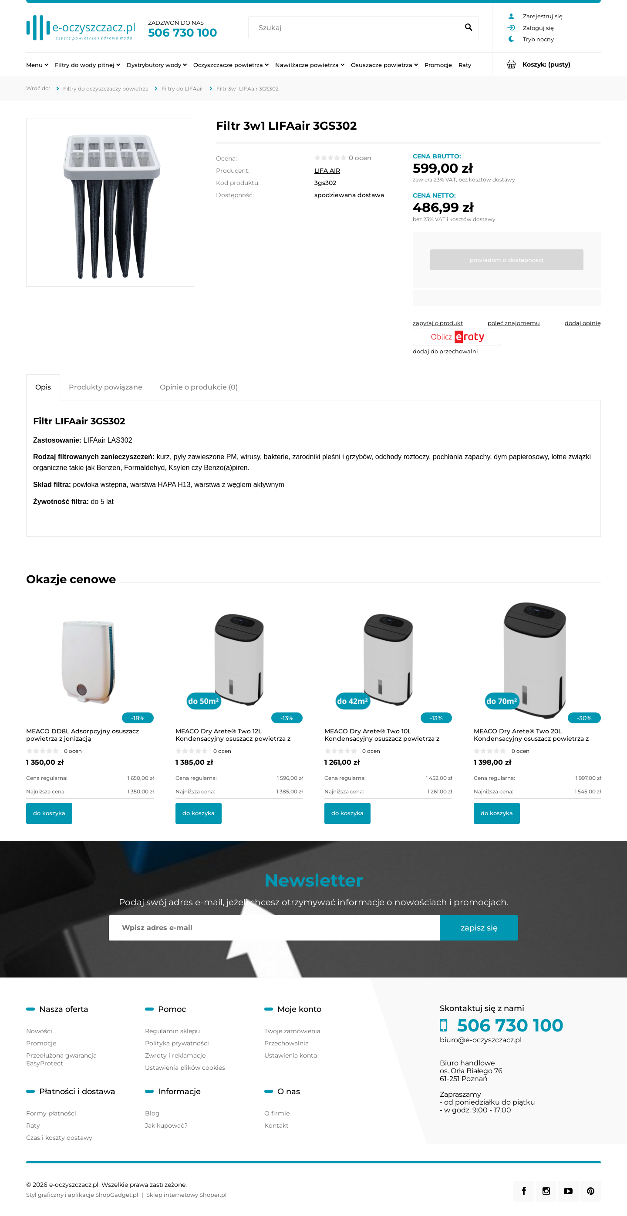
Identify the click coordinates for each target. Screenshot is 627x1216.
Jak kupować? (166, 1125)
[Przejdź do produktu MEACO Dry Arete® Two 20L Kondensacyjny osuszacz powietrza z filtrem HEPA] (537, 671)
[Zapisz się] (479, 928)
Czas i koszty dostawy (59, 1138)
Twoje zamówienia (292, 1031)
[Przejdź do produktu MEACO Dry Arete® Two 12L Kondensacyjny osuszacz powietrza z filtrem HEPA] (239, 671)
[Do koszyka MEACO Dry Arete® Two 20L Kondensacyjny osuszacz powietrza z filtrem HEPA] (497, 813)
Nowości (39, 1031)
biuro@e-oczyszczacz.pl (481, 1040)
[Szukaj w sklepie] (355, 27)
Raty (33, 1125)
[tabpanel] (313, 469)
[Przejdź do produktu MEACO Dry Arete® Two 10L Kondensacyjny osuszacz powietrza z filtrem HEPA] (388, 671)
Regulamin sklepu (172, 1031)
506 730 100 (182, 33)
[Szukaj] (468, 28)
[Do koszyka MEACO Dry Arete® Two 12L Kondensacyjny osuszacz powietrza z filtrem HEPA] (198, 813)
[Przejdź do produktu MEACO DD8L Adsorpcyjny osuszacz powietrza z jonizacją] (90, 671)
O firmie (277, 1113)
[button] (438, 322)
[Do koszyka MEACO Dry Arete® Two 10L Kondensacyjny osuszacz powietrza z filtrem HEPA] (347, 813)
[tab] (43, 387)
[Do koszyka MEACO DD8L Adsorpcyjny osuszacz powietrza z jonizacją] (49, 813)
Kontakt (276, 1125)
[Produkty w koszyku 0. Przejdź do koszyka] (546, 64)
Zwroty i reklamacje (175, 1055)
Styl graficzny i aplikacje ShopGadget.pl (82, 1194)
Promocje (41, 1043)
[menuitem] (37, 64)
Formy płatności (51, 1113)
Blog (152, 1113)
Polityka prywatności (177, 1043)
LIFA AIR (327, 171)
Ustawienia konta (290, 1055)
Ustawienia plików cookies (185, 1068)
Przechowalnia (286, 1043)
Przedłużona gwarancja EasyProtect (61, 1059)
